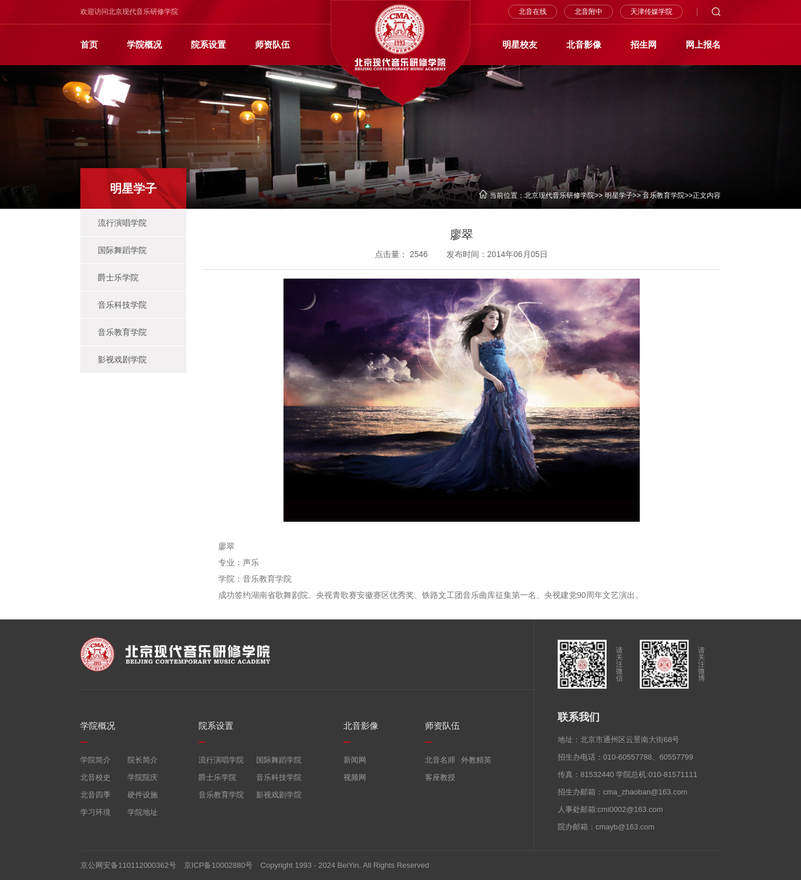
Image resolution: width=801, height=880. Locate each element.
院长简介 (142, 760)
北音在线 (533, 12)
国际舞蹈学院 (122, 250)
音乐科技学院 (122, 304)
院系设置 (208, 44)
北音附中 (588, 12)
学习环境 (95, 812)
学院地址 (142, 812)
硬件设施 (142, 794)
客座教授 (440, 777)
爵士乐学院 (118, 277)
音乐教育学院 (664, 195)
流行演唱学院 (122, 222)
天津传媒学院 (651, 12)
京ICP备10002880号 (218, 865)
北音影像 (583, 44)
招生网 (643, 44)
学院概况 (144, 44)
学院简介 (95, 760)
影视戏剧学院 (122, 359)
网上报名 (703, 44)
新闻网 (354, 760)
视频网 (354, 777)
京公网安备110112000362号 (128, 865)
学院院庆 (142, 777)
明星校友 (519, 44)
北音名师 (440, 760)
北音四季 (95, 794)
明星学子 (619, 195)
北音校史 (95, 777)
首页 (89, 44)
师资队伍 (272, 44)
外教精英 (476, 760)
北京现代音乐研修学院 (559, 195)
